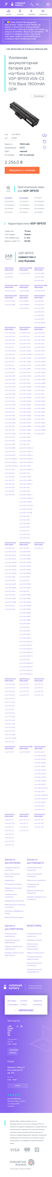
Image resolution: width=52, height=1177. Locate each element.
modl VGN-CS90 (10, 487)
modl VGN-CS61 (9, 473)
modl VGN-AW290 (39, 802)
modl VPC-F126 (9, 823)
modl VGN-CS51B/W (11, 462)
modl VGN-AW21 (39, 791)
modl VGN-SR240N (25, 606)
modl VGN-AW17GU (40, 777)
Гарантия (37, 1001)
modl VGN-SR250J (25, 609)
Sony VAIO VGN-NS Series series (39, 328)
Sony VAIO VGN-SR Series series (24, 543)
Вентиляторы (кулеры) (14, 917)
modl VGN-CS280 (10, 419)
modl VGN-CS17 (9, 365)
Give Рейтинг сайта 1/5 (8, 1095)
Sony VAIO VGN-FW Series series (25, 328)
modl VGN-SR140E (25, 562)
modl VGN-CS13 (9, 354)
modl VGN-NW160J (11, 570)
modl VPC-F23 (9, 841)
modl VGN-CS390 (10, 455)
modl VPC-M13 (24, 695)
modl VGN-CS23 (10, 398)
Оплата (23, 1001)
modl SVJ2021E (24, 301)
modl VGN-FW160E (25, 362)
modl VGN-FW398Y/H (26, 469)
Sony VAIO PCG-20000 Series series (25, 268)
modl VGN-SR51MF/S (25, 670)
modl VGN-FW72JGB (25, 509)
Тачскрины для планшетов (33, 885)
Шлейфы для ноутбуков (14, 901)
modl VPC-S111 (38, 684)
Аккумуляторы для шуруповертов (34, 970)
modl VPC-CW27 (10, 731)
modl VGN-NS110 (39, 347)
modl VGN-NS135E (40, 365)
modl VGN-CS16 (9, 362)
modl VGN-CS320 (10, 433)
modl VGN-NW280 (10, 602)
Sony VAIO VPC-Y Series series (24, 815)
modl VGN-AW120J (40, 755)
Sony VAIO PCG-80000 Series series (25, 747)
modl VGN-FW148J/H (26, 354)
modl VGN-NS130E (40, 362)
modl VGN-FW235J (25, 390)
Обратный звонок (13, 1051)
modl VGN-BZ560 (39, 323)
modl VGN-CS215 (10, 380)
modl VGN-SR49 (24, 659)
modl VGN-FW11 (24, 336)
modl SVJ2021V (24, 308)
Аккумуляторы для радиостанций (34, 958)
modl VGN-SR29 (24, 627)
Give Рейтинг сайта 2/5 (11, 1095)
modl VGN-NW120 (10, 552)
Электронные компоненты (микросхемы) (32, 946)
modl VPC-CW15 (10, 691)
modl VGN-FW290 (24, 433)
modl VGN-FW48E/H (25, 484)
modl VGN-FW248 (25, 405)
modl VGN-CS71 (9, 480)
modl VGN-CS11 (9, 347)
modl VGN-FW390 (24, 466)
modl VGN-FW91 (24, 531)
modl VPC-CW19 (10, 706)
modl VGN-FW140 (24, 347)
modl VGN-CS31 (9, 430)
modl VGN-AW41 (39, 809)
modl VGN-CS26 (10, 408)
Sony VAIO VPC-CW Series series (10, 679)
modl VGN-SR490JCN (26, 663)
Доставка (11, 1001)
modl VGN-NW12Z (10, 559)
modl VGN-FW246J (25, 401)
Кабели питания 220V (35, 953)
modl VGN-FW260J (25, 412)
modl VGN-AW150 (39, 766)
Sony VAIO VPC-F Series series (10, 815)
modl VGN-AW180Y (40, 781)
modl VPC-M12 (24, 691)
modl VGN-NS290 (39, 412)
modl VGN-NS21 (39, 394)
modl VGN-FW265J (25, 415)
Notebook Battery (13, 987)
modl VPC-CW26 (10, 727)
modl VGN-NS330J (40, 430)
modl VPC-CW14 (10, 688)
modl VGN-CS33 (10, 437)
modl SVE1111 (9, 273)
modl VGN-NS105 (39, 336)
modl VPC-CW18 (10, 702)
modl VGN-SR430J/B (25, 652)
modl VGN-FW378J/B (26, 462)
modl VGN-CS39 (10, 451)
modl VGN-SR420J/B (25, 649)
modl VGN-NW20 (10, 577)
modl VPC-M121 (24, 688)
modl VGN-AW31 (39, 806)
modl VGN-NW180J (11, 573)
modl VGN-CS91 (9, 491)
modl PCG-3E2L (39, 280)
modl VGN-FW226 (24, 383)
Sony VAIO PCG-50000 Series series (40, 286)
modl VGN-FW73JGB (25, 513)
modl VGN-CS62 (10, 477)
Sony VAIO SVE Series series (9, 268)
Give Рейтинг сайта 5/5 (18, 1095)
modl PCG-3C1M (39, 277)
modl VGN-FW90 (24, 527)
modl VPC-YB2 (38, 823)
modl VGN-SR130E (25, 555)
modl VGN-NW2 (9, 606)
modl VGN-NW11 (10, 548)
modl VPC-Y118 (24, 820)
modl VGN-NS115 (39, 351)
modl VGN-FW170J (25, 365)
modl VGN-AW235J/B (41, 795)
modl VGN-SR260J (25, 616)
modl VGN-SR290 (24, 624)
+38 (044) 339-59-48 (10, 1030)
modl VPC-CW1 (9, 709)
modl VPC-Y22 (23, 830)
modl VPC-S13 (38, 695)
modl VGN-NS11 (39, 354)
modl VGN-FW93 (24, 538)
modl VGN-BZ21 (39, 312)
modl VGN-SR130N (25, 559)
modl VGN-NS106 (39, 340)
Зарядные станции (34, 940)
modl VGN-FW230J (25, 387)
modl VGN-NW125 (10, 555)
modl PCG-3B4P (39, 273)
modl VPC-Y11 (23, 823)
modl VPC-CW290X (10, 738)
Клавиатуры (9, 880)
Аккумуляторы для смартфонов (12, 941)
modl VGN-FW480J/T (26, 480)
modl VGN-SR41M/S (25, 645)
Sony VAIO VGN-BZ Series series (39, 296)
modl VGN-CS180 (10, 369)
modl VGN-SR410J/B (25, 642)
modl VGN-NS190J (40, 387)
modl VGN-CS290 (10, 423)
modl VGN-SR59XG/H (26, 674)
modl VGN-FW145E (25, 351)
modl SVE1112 (9, 277)
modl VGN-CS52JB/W (11, 466)
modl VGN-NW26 (10, 595)
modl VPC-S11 (38, 688)
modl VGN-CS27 (10, 412)
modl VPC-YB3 (38, 827)
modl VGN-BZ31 (39, 319)
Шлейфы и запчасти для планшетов (36, 898)
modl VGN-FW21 (24, 380)
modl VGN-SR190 (24, 577)
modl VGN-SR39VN (25, 638)
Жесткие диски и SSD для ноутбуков (15, 906)
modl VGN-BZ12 (39, 305)
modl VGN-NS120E (40, 358)
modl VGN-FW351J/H (26, 451)
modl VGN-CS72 (10, 484)
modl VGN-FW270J (25, 419)
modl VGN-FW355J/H (26, 455)
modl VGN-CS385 (10, 448)
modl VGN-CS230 (10, 394)
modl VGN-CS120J (10, 351)
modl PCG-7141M (10, 301)
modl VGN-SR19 (24, 580)
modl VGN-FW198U (25, 376)
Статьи (23, 1004)
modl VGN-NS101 (39, 333)
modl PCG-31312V (10, 291)
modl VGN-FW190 (24, 372)
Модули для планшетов (36, 880)
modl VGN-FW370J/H (26, 459)
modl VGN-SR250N (25, 613)
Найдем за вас (26, 1010)
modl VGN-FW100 (24, 333)
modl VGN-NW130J (11, 562)
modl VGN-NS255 (39, 408)
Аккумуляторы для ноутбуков (12, 869)
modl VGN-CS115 (10, 340)
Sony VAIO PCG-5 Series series (24, 286)
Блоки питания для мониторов (34, 964)
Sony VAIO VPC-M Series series (24, 679)
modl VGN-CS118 (10, 344)
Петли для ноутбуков (13, 884)
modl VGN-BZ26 (39, 315)
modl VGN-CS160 (10, 358)
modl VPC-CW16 (10, 695)
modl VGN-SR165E (25, 570)
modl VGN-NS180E (40, 383)
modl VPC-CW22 (10, 716)
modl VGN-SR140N (25, 566)
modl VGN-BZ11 (39, 301)
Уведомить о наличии (22, 170)
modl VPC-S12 (38, 691)
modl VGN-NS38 (39, 433)
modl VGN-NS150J (40, 372)
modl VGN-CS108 (10, 333)
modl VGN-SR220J (25, 595)
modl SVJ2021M (24, 305)
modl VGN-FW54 (24, 491)
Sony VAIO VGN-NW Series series (10, 543)
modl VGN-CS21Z (10, 387)
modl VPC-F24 (9, 845)
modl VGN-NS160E (40, 380)
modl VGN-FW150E (25, 358)
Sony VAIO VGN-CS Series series (10, 328)
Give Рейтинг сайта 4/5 (16, 1095)
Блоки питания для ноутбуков (12, 875)
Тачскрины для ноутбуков (11, 895)
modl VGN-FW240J (25, 394)
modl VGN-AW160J (40, 770)
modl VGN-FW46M (25, 477)
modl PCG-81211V (24, 752)
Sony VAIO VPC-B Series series (39, 543)
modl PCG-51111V (39, 291)
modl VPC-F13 (9, 830)
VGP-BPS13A (23, 198)
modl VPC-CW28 (10, 734)
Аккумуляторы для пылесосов (34, 935)
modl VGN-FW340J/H (26, 448)
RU (42, 4)
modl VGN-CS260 (10, 405)
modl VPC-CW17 (10, 699)
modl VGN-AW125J (40, 759)
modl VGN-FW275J (25, 423)
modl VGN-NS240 (39, 405)
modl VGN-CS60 (10, 469)
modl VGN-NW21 (10, 580)
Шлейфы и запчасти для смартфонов (14, 954)
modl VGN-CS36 (10, 444)
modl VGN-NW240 (10, 588)
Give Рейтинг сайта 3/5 (13, 1095)
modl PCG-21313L (24, 273)
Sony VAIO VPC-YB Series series (39, 815)
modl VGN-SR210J (25, 588)
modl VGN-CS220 (10, 390)
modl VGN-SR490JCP (26, 667)
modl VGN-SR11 (24, 548)
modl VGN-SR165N (25, 573)
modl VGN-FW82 (24, 520)
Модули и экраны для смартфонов (13, 947)
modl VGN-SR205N (25, 584)
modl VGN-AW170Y (40, 773)
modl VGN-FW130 (24, 340)
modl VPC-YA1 (9, 752)
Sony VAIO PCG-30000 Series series (11, 286)
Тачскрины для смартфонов (11, 935)
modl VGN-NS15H (39, 376)
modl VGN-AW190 (39, 784)
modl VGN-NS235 (39, 401)
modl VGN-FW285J (25, 430)
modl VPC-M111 (24, 684)
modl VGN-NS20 (39, 390)
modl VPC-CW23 (10, 720)
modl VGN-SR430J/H (26, 656)
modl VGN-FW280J (25, 426)
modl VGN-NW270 (10, 598)
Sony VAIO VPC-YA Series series (10, 747)
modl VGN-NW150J (11, 566)
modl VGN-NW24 (10, 591)
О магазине (12, 1004)
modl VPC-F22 (9, 838)
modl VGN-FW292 (24, 437)
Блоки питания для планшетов (34, 875)
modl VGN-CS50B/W (11, 459)
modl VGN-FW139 (24, 344)
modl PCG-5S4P (24, 291)
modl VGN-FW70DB (25, 502)
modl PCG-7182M (10, 305)
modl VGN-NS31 (39, 419)
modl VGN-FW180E (25, 369)
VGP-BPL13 (8, 198)
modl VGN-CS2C (10, 426)
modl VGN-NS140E (40, 369)
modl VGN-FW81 (24, 516)
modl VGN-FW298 (24, 441)
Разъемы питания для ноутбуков (13, 889)
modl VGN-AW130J (40, 763)
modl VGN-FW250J (25, 408)
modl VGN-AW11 (39, 752)
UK (37, 4)
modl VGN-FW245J (25, 398)
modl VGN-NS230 (39, 398)
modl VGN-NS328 (39, 426)
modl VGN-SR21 (24, 591)
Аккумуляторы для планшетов (34, 869)
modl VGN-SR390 (24, 634)
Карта (17, 1086)
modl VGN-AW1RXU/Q (41, 788)
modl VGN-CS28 (10, 415)
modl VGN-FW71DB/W (26, 505)
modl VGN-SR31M (24, 631)
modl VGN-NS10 (39, 344)
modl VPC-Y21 (23, 827)
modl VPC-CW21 (10, 713)
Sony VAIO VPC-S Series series (39, 679)
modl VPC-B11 (38, 548)
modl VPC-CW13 (10, 684)
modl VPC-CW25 (10, 724)
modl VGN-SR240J (25, 602)
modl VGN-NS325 (39, 423)
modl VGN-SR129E (25, 552)
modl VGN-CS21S (10, 383)
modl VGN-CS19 (9, 372)
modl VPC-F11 (9, 820)
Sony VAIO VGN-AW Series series (39, 747)
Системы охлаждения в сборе (14, 912)
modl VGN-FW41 (24, 473)
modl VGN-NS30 (39, 415)
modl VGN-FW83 (24, 523)
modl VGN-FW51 (24, 487)
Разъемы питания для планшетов (35, 892)
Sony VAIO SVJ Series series (23, 296)
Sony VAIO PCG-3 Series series (39, 268)
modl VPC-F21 (9, 834)
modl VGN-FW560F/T (26, 495)
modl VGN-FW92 (24, 534)
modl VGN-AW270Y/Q (41, 799)
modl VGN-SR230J (25, 598)
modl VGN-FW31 (24, 444)
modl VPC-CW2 (9, 742)
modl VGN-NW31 (10, 609)
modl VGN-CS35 (10, 441)
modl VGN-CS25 (10, 401)
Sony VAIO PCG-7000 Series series (11, 296)
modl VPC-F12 (9, 827)
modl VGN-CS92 (10, 495)
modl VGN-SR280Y (25, 620)
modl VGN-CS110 (10, 336)
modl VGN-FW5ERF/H (26, 498)
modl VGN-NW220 (10, 584)
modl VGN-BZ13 (39, 308)
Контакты (37, 1004)
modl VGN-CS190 (10, 376)
